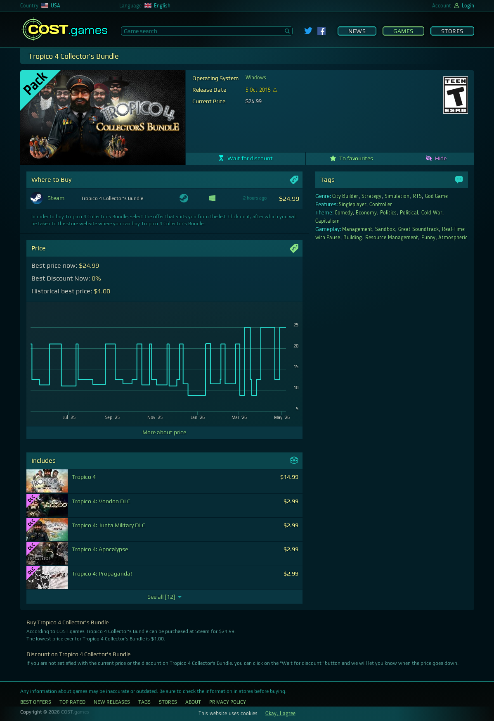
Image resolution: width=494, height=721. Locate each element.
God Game (436, 196)
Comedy (344, 213)
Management (357, 229)
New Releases (112, 702)
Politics (388, 213)
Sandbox (385, 229)
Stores (452, 31)
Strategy (371, 196)
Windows (256, 78)
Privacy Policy (227, 702)
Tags (144, 702)
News (357, 31)
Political (409, 213)
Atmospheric (453, 237)
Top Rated (72, 702)
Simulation (397, 196)
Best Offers (35, 702)
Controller (380, 204)
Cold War (431, 213)
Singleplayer (352, 204)
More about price (164, 432)
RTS (417, 196)
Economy (366, 213)
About (193, 702)
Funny (428, 237)
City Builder (345, 196)
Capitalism (327, 221)
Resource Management (391, 237)
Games (403, 31)
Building (352, 237)
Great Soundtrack (418, 229)
